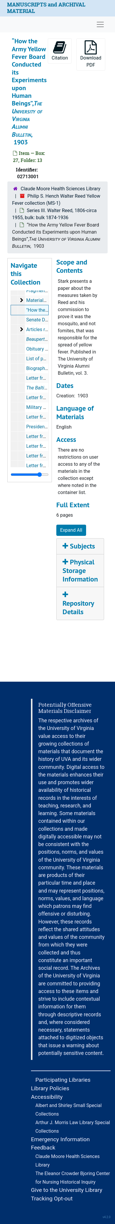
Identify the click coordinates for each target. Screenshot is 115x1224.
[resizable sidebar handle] (30, 474)
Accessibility (47, 1096)
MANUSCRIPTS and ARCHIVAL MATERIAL (46, 8)
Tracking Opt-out (52, 1198)
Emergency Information (60, 1139)
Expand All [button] (71, 530)
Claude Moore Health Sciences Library (60, 188)
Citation (60, 50)
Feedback (43, 1147)
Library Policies (50, 1088)
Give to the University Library (66, 1190)
